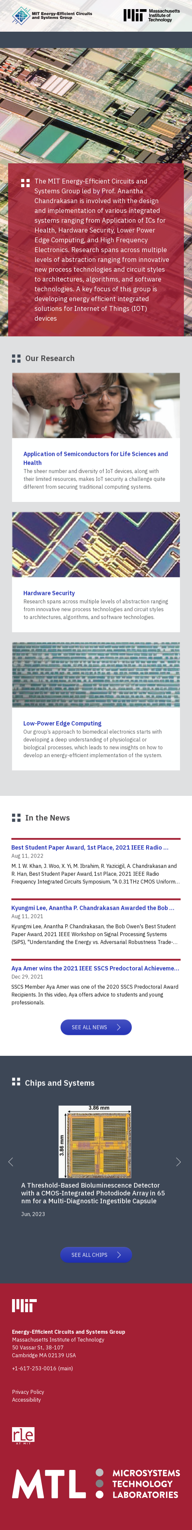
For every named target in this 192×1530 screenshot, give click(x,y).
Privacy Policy (28, 1392)
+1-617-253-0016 (34, 1368)
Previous (16, 1173)
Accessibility (26, 1399)
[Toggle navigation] (177, 40)
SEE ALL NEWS (96, 1038)
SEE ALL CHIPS (96, 1262)
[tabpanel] (99, 1169)
